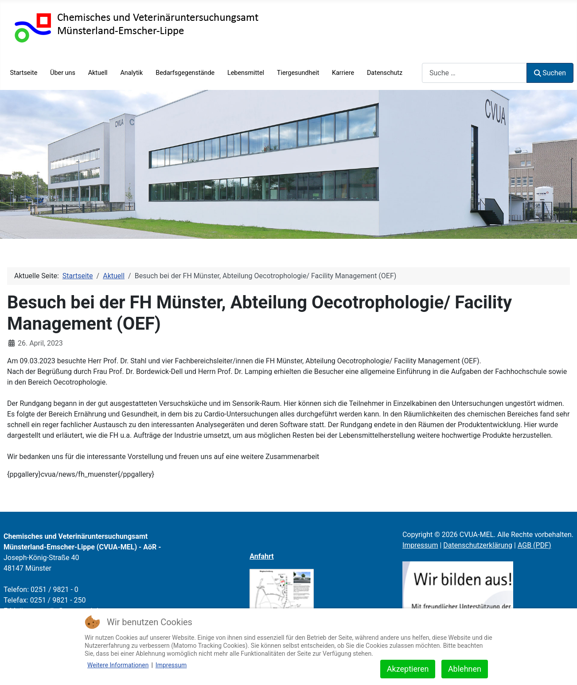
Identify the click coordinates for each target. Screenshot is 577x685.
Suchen (550, 73)
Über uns (62, 73)
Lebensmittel (245, 73)
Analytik (131, 73)
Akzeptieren (408, 668)
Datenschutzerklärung (477, 545)
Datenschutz (384, 73)
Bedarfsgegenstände (185, 73)
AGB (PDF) (534, 545)
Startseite (23, 73)
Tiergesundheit (298, 73)
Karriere (343, 73)
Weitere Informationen (117, 665)
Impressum (420, 545)
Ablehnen (464, 668)
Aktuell (98, 73)
